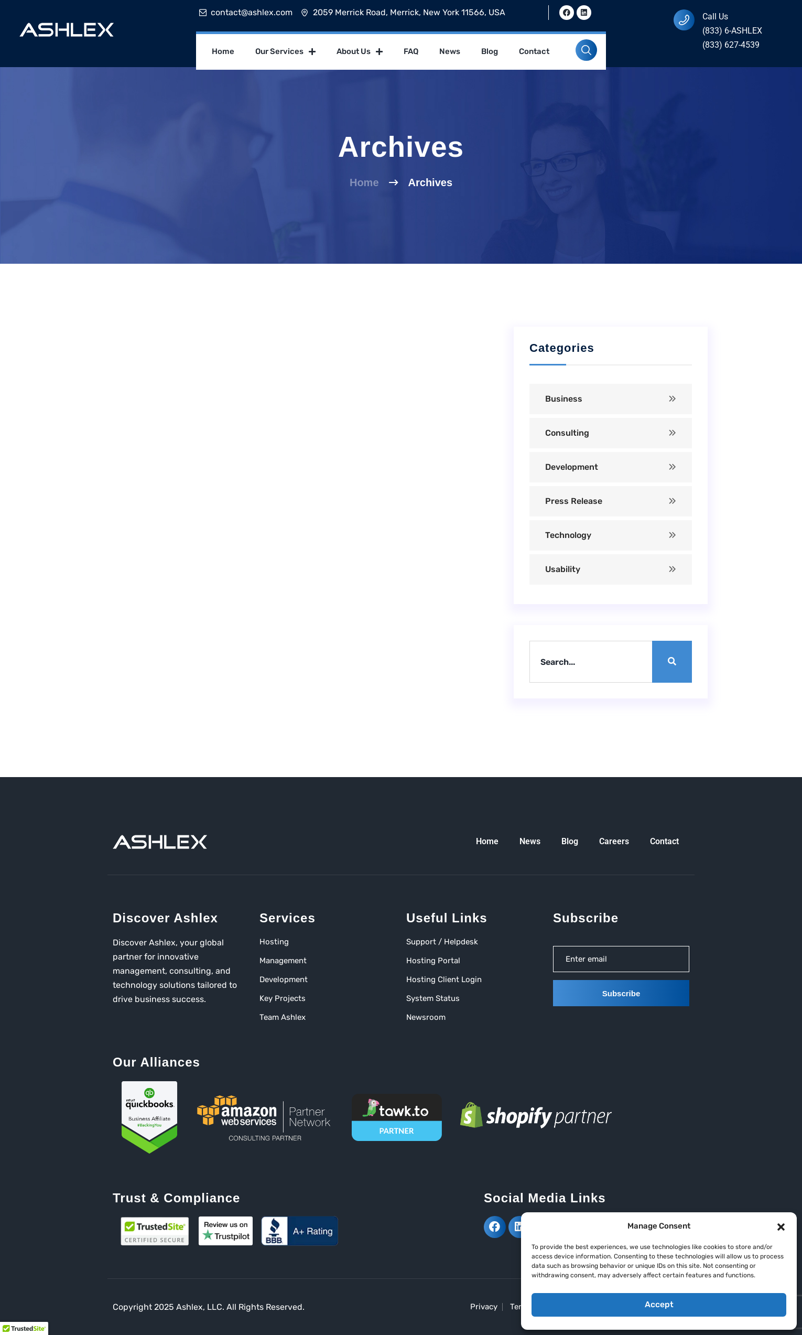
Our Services (285, 51)
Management (283, 960)
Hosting (274, 941)
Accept (659, 1305)
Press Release (573, 501)
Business (563, 399)
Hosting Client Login (444, 979)
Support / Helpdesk (442, 941)
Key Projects (282, 998)
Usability (562, 569)
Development (571, 467)
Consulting (567, 433)
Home (223, 51)
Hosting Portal (433, 960)
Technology (568, 535)
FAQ (411, 51)
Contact (534, 51)
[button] (781, 1226)
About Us (360, 51)
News (449, 51)
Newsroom (426, 1017)
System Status (433, 998)
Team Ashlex (282, 1017)
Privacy (483, 1306)
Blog (489, 51)
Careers (614, 841)
